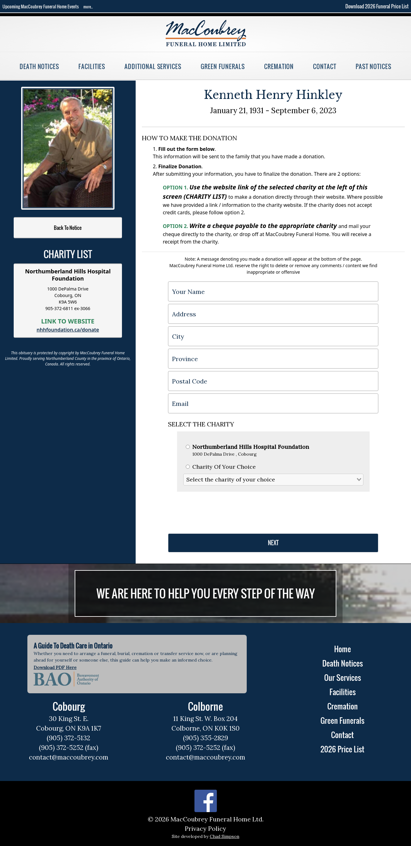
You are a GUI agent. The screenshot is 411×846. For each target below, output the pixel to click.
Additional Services (152, 66)
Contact (324, 66)
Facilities (91, 66)
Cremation (279, 66)
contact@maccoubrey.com (68, 757)
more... (88, 6)
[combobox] (273, 479)
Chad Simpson (224, 836)
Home (342, 648)
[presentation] (215, 510)
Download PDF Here (55, 667)
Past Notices (373, 66)
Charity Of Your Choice (221, 466)
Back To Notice (68, 227)
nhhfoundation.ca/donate (68, 329)
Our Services (342, 677)
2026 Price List (342, 749)
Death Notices (39, 66)
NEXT (273, 543)
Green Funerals (223, 66)
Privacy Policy (205, 828)
